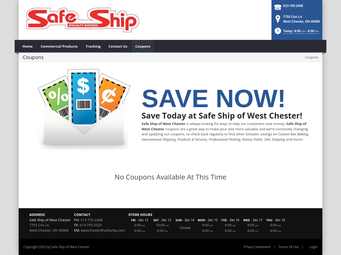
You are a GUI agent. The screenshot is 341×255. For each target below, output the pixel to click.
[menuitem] (27, 46)
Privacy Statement (257, 247)
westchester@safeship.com (103, 230)
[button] (296, 32)
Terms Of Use (289, 247)
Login (314, 247)
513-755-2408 (293, 6)
